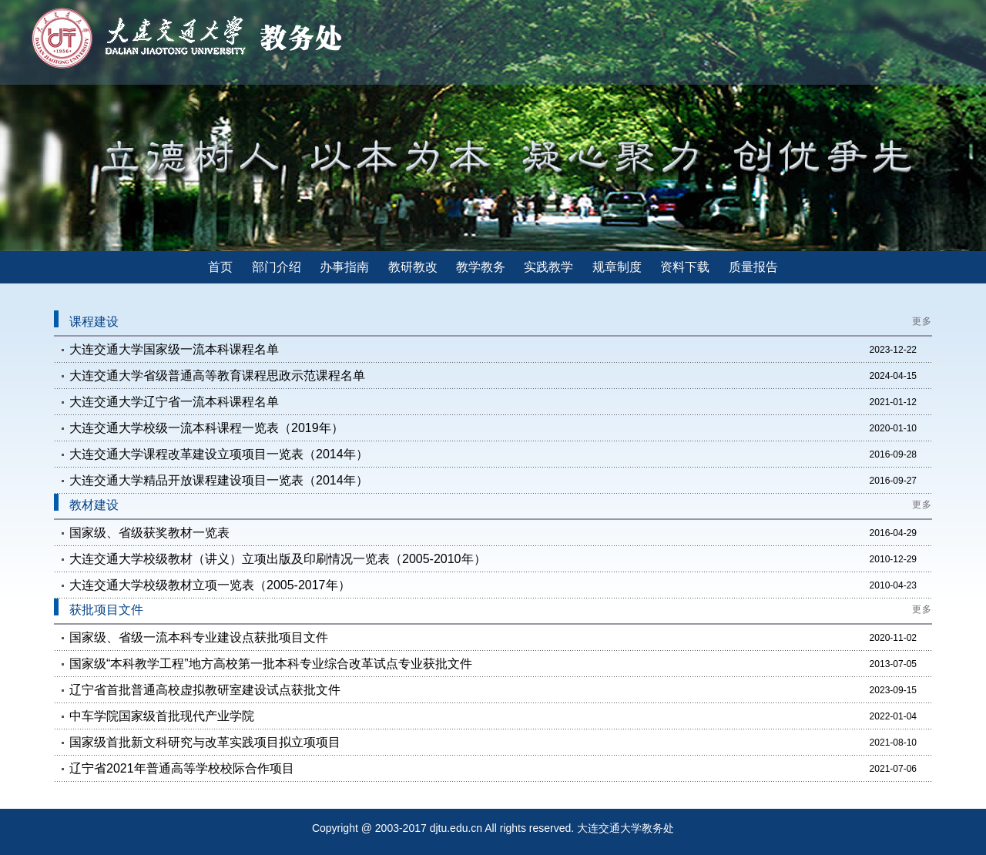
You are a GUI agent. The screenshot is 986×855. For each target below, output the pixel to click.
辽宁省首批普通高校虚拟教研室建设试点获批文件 (204, 689)
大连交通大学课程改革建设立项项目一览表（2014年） (218, 454)
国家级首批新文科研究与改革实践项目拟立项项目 (204, 742)
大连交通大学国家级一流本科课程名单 (174, 349)
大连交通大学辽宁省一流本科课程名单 (174, 401)
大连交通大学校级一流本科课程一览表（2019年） (206, 427)
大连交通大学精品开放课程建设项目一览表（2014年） (218, 480)
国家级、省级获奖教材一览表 (149, 532)
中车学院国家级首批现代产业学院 (161, 716)
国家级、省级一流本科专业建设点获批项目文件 (198, 637)
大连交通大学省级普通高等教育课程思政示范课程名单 (217, 375)
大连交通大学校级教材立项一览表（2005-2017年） (209, 585)
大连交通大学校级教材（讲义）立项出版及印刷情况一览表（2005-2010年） (277, 558)
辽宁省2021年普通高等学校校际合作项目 (181, 768)
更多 (922, 321)
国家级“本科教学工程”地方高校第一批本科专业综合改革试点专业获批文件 (270, 663)
